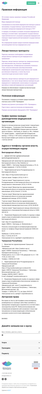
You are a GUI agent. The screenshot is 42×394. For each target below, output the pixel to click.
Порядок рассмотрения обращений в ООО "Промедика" (20, 110)
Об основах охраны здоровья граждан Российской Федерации (18, 18)
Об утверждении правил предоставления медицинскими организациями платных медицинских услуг (20, 44)
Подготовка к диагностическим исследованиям (17, 107)
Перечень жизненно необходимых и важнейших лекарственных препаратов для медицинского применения (17, 56)
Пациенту (21, 353)
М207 (9, 390)
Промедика (21, 348)
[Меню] (38, 3)
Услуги (21, 343)
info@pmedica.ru (6, 375)
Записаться (31, 3)
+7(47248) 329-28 (7, 373)
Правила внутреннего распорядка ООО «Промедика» (19, 104)
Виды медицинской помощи (11, 22)
